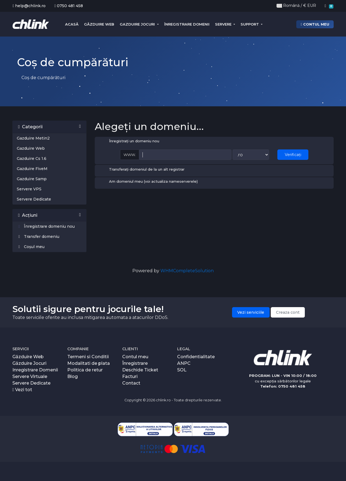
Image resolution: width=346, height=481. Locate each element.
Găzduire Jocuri (29, 363)
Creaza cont (288, 312)
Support (250, 24)
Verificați (293, 154)
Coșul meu (30, 246)
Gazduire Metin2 (33, 138)
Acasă (72, 24)
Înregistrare (135, 363)
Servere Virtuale (29, 376)
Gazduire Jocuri (138, 24)
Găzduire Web (99, 24)
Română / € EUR (296, 5)
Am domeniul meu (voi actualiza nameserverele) (149, 182)
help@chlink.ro (29, 5)
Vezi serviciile (250, 312)
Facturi (130, 376)
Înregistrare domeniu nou (46, 226)
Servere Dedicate (34, 199)
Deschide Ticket (140, 369)
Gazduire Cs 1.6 (31, 158)
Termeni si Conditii (88, 356)
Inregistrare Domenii (35, 369)
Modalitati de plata (88, 363)
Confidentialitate (196, 356)
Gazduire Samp (32, 178)
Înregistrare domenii (187, 24)
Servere (224, 24)
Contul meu (315, 24)
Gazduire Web (31, 148)
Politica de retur (85, 369)
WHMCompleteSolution (187, 270)
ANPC (184, 363)
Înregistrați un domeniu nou (129, 141)
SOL (181, 369)
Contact (131, 383)
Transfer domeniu (38, 236)
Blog (72, 376)
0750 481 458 (68, 5)
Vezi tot (22, 389)
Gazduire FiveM (32, 168)
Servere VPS (29, 189)
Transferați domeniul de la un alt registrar (142, 170)
